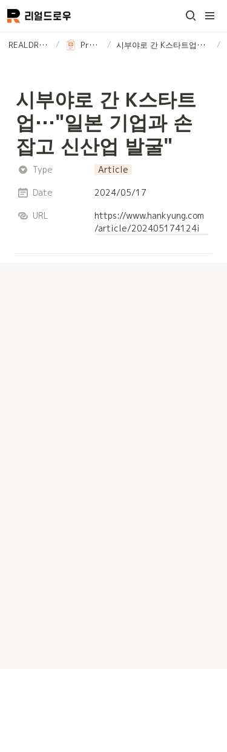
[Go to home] (39, 15)
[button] (190, 15)
